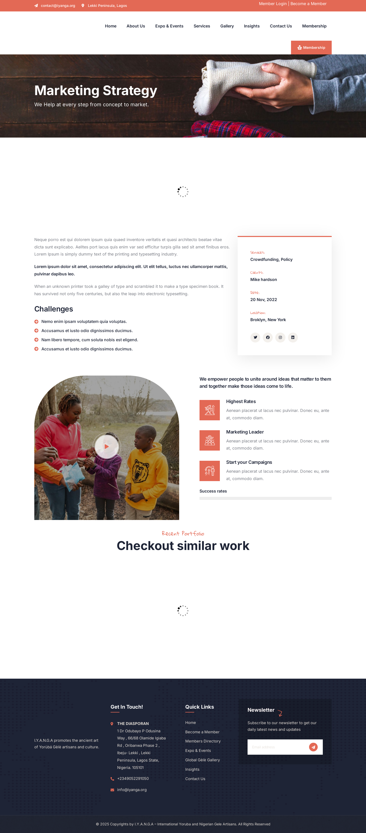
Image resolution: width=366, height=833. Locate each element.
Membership (314, 47)
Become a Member (309, 3)
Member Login (273, 3)
